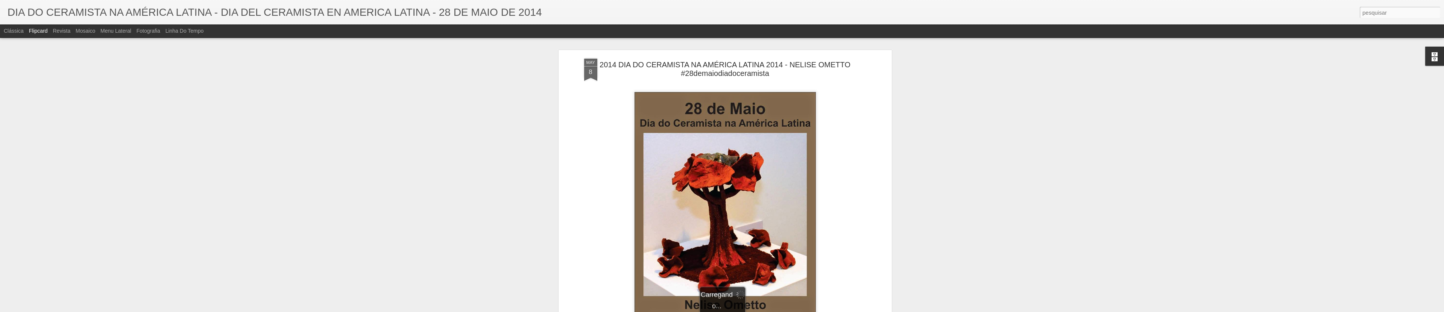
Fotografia (148, 31)
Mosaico (85, 31)
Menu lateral (115, 31)
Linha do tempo (185, 31)
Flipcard (38, 31)
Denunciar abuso (777, 308)
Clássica (14, 31)
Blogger (752, 308)
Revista (61, 31)
